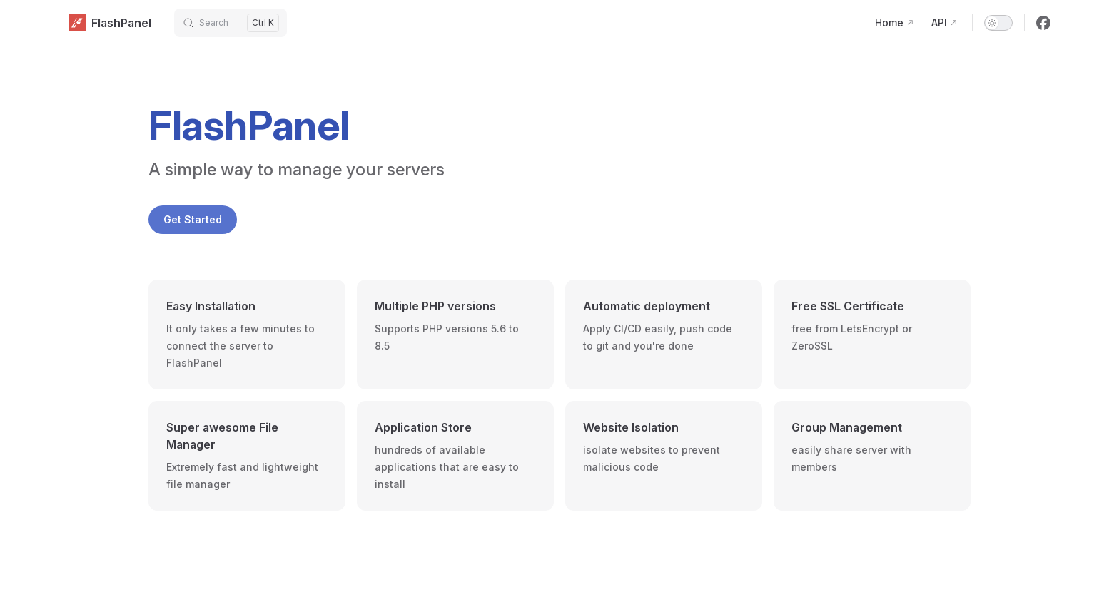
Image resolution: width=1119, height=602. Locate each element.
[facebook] (1043, 23)
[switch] (998, 23)
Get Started (192, 219)
